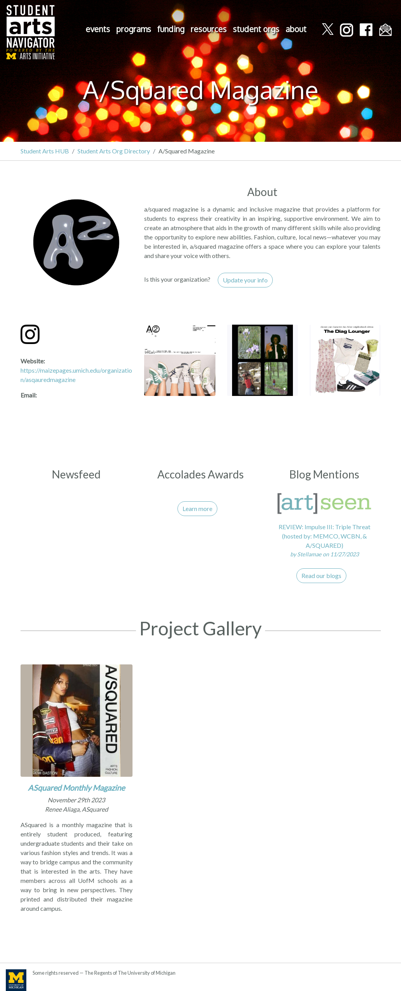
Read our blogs (321, 575)
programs (133, 29)
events (98, 29)
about (296, 29)
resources (209, 29)
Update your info (245, 280)
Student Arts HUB (45, 151)
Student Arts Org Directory (113, 151)
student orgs (256, 29)
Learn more (197, 508)
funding (170, 29)
